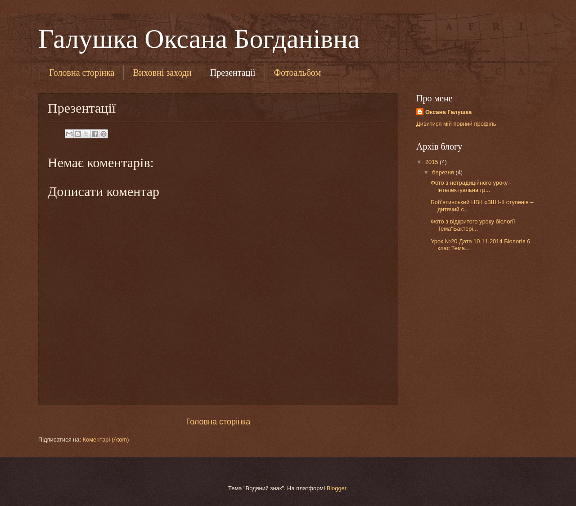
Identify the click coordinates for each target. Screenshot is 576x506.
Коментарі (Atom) (106, 439)
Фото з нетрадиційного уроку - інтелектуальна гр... (471, 186)
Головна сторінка (81, 72)
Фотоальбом (297, 72)
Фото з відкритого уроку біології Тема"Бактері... (474, 225)
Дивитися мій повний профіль (456, 123)
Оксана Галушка (448, 112)
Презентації (233, 72)
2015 (432, 162)
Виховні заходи (162, 72)
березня (443, 172)
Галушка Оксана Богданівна (199, 39)
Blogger (336, 488)
